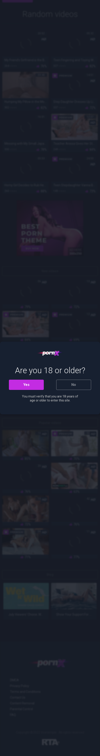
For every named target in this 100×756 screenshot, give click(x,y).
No (73, 385)
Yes (26, 385)
